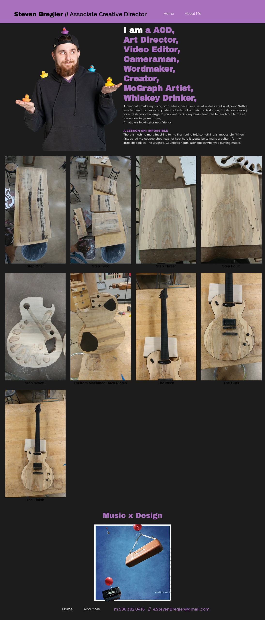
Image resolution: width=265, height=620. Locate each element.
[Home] (169, 13)
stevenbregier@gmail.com (141, 118)
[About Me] (193, 13)
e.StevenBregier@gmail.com (181, 609)
